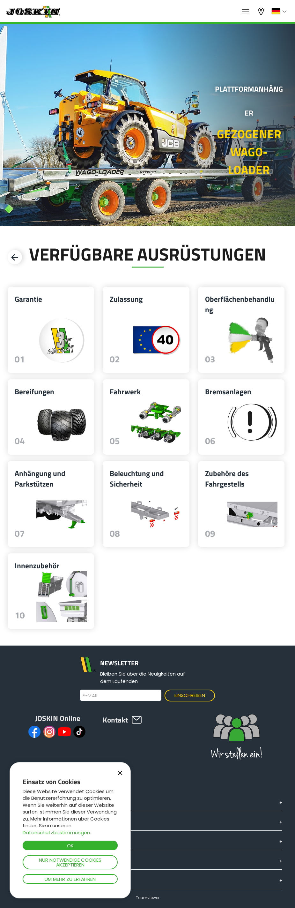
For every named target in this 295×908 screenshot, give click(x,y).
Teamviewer (147, 897)
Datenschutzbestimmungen (56, 832)
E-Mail (90, 695)
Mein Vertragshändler (262, 11)
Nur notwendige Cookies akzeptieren (70, 862)
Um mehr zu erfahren (70, 879)
